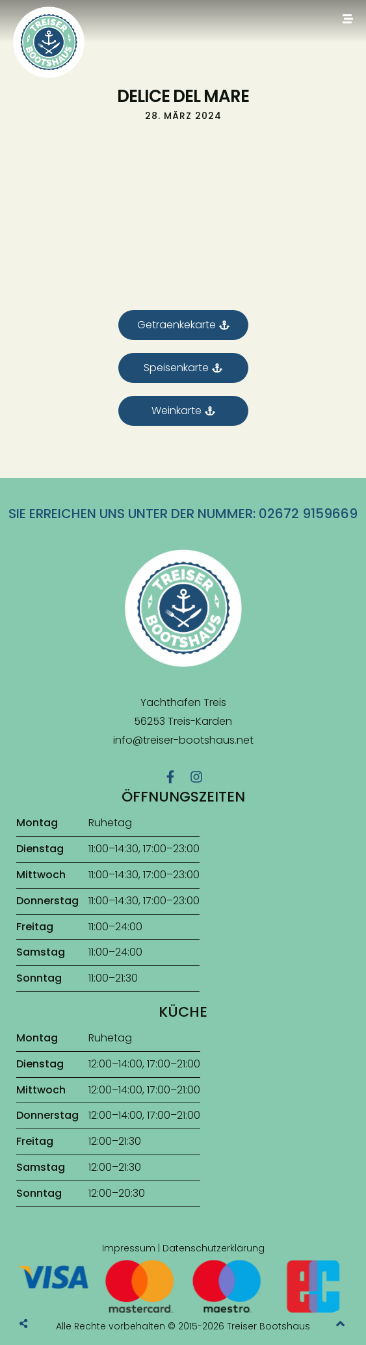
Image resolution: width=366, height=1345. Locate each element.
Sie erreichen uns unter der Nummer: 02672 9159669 (183, 513)
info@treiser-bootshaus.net (183, 740)
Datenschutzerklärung (214, 1248)
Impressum (128, 1248)
